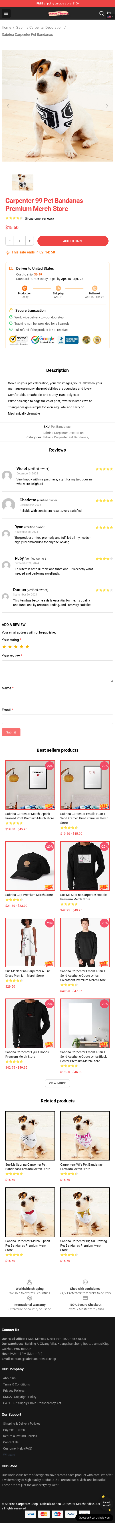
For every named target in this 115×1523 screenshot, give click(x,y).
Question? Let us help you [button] (94, 1517)
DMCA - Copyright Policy (19, 1397)
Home (6, 27)
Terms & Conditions (16, 1384)
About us (9, 1378)
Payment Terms (14, 1430)
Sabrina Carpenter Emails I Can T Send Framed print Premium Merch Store (84, 818)
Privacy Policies (13, 1390)
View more (57, 1083)
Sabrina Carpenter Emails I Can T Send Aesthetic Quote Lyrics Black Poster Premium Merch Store (83, 1056)
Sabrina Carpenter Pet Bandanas (27, 34)
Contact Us (10, 1442)
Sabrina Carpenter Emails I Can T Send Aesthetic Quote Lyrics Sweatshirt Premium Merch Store (83, 975)
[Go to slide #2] (46, 182)
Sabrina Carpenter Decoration (39, 27)
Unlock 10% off (107, 1504)
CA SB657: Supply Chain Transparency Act (32, 1403)
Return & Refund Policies (20, 1436)
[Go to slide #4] (92, 182)
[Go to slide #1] (23, 182)
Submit (11, 732)
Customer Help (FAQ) (17, 1448)
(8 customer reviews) (39, 218)
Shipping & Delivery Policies (21, 1423)
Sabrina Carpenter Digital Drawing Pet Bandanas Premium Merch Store (83, 1245)
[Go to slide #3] (69, 182)
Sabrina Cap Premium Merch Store (29, 895)
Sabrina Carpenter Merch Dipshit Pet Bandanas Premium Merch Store (27, 1245)
